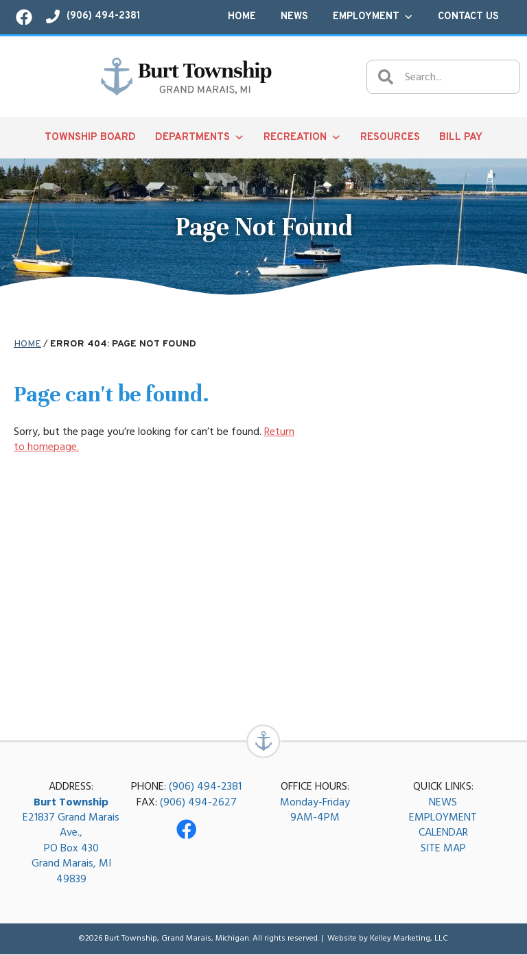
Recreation (302, 137)
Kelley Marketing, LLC (409, 938)
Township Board (90, 137)
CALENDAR (443, 833)
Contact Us (468, 16)
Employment (373, 17)
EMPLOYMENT (443, 818)
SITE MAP (443, 849)
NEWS (443, 802)
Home (242, 16)
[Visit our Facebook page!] (24, 17)
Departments (199, 137)
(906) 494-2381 (205, 787)
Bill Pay (460, 137)
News (294, 16)
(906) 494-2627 (198, 802)
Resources (390, 137)
